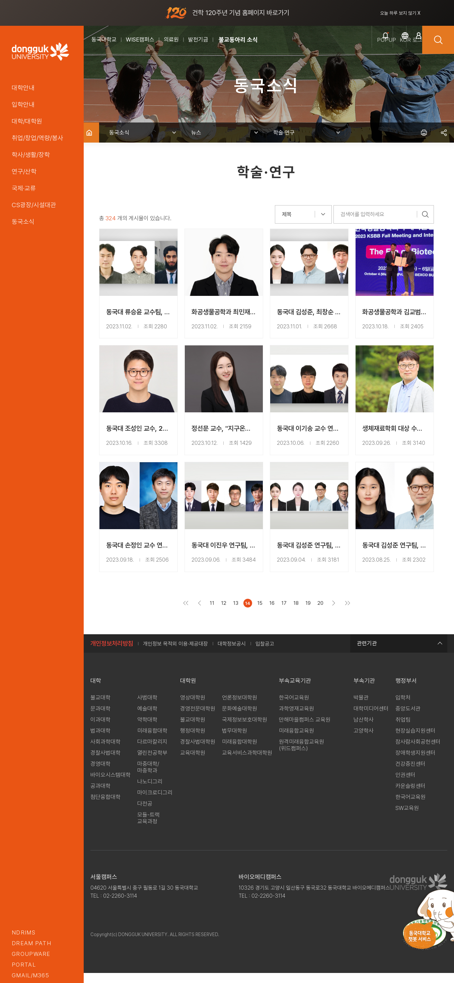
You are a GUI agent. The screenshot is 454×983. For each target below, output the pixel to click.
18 (298, 613)
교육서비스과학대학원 (247, 762)
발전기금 (198, 39)
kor (374, 47)
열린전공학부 (152, 762)
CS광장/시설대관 (34, 205)
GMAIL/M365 (30, 975)
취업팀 (402, 729)
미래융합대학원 (239, 751)
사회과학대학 (105, 751)
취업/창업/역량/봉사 (37, 138)
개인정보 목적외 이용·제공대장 (175, 654)
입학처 (402, 707)
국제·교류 (24, 188)
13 (238, 613)
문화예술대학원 (239, 718)
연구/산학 (24, 171)
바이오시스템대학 (110, 785)
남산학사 (364, 729)
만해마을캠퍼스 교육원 (304, 729)
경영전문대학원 (197, 718)
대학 (95, 690)
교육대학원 (192, 762)
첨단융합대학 (105, 807)
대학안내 (23, 87)
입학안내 (23, 104)
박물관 (361, 707)
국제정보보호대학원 (244, 729)
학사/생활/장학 (31, 154)
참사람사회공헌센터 (418, 751)
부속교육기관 (295, 690)
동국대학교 (104, 39)
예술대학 (147, 718)
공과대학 (100, 796)
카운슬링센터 (410, 796)
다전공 (144, 813)
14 (250, 613)
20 (323, 613)
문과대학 (100, 718)
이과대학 (100, 729)
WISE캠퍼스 (140, 39)
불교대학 (100, 707)
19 (310, 613)
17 (286, 613)
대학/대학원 (27, 121)
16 (274, 613)
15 (262, 613)
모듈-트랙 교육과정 (148, 828)
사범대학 (147, 707)
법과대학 (100, 740)
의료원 (171, 39)
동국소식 (23, 221)
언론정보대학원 (239, 707)
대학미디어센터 (371, 718)
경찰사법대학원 (197, 751)
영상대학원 (192, 707)
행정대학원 (192, 740)
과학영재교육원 (296, 718)
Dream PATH (31, 943)
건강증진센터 (410, 773)
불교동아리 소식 (238, 40)
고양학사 (364, 740)
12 (226, 613)
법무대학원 (234, 740)
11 (214, 613)
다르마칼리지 (152, 751)
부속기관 (364, 690)
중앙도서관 (408, 718)
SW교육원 (407, 818)
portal (24, 964)
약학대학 (147, 729)
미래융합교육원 (296, 740)
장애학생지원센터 (415, 762)
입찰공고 (264, 654)
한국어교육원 (294, 707)
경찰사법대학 (105, 762)
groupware (31, 954)
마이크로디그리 (154, 802)
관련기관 (399, 653)
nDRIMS (23, 932)
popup (343, 47)
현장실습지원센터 (415, 740)
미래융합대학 (152, 740)
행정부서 (406, 690)
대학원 (188, 690)
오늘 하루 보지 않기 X (400, 13)
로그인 (406, 47)
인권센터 (405, 785)
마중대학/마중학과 (148, 777)
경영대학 (100, 773)
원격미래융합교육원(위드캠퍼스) (301, 755)
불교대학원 (192, 729)
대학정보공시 (232, 654)
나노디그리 (149, 791)
